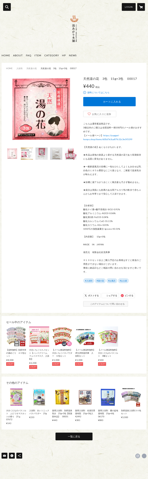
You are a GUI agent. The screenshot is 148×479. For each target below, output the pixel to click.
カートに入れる (112, 101)
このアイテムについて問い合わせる (107, 304)
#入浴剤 (88, 280)
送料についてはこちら (98, 92)
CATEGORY (51, 55)
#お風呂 (111, 280)
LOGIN (129, 7)
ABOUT (18, 55)
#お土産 (123, 280)
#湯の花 (100, 280)
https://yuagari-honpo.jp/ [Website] (144, 456)
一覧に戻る (74, 436)
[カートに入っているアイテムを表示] (141, 7)
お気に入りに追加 (101, 114)
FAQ (28, 55)
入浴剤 (19, 68)
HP (64, 55)
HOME (6, 55)
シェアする (111, 295)
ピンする (129, 295)
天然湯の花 (31, 68)
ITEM (37, 55)
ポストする (93, 295)
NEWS (73, 55)
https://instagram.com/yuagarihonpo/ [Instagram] (137, 456)
